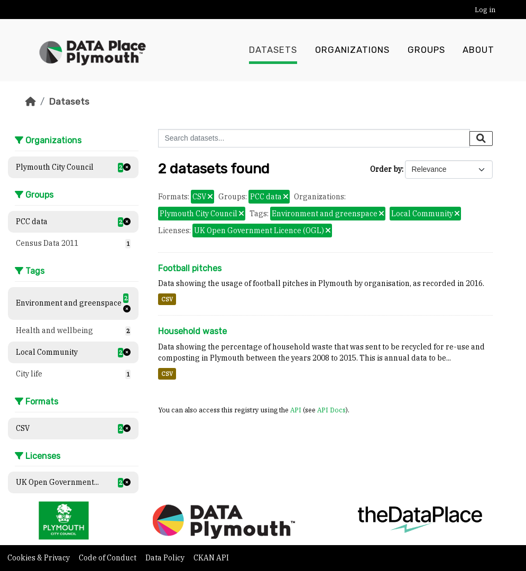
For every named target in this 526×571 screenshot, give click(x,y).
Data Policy (165, 558)
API (295, 410)
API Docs (331, 410)
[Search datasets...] (314, 138)
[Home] (30, 101)
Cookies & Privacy (39, 558)
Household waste (192, 331)
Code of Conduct (108, 558)
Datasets (273, 50)
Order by (386, 169)
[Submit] (481, 138)
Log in (485, 9)
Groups (426, 50)
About (478, 50)
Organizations (352, 50)
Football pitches (190, 268)
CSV (167, 299)
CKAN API (211, 558)
